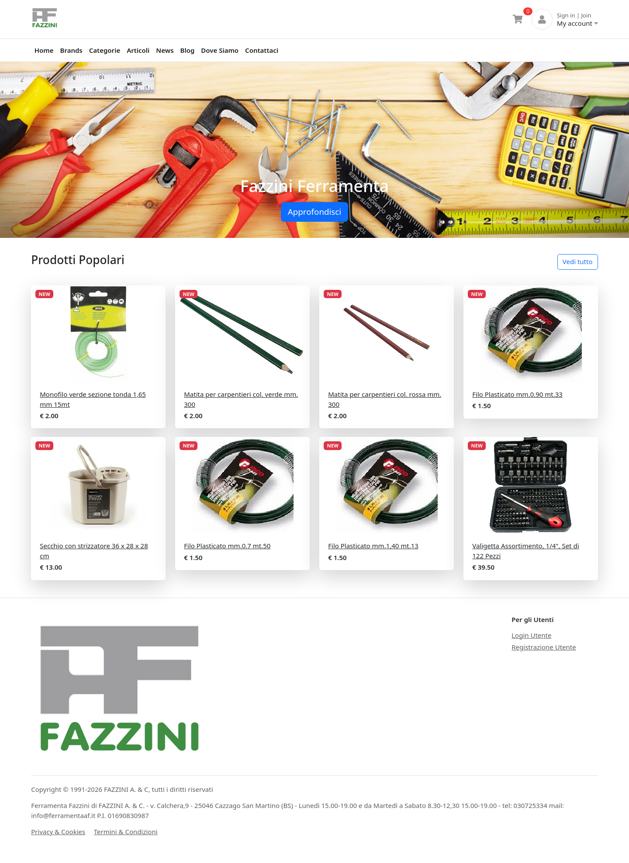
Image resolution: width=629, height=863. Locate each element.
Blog (187, 50)
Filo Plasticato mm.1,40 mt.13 (373, 545)
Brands (71, 50)
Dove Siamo (219, 50)
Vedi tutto (578, 261)
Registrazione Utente (543, 647)
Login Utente (531, 635)
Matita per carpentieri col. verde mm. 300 (241, 399)
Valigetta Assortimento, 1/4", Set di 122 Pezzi (525, 550)
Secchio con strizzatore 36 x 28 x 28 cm (94, 550)
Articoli (138, 50)
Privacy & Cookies (58, 831)
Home (44, 50)
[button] (47, 150)
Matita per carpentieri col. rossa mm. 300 (384, 399)
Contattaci (261, 50)
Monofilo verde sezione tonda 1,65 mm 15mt (93, 399)
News (164, 50)
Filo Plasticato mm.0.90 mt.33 (517, 394)
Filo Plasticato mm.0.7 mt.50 (227, 545)
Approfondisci (314, 211)
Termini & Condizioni (126, 831)
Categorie (104, 50)
